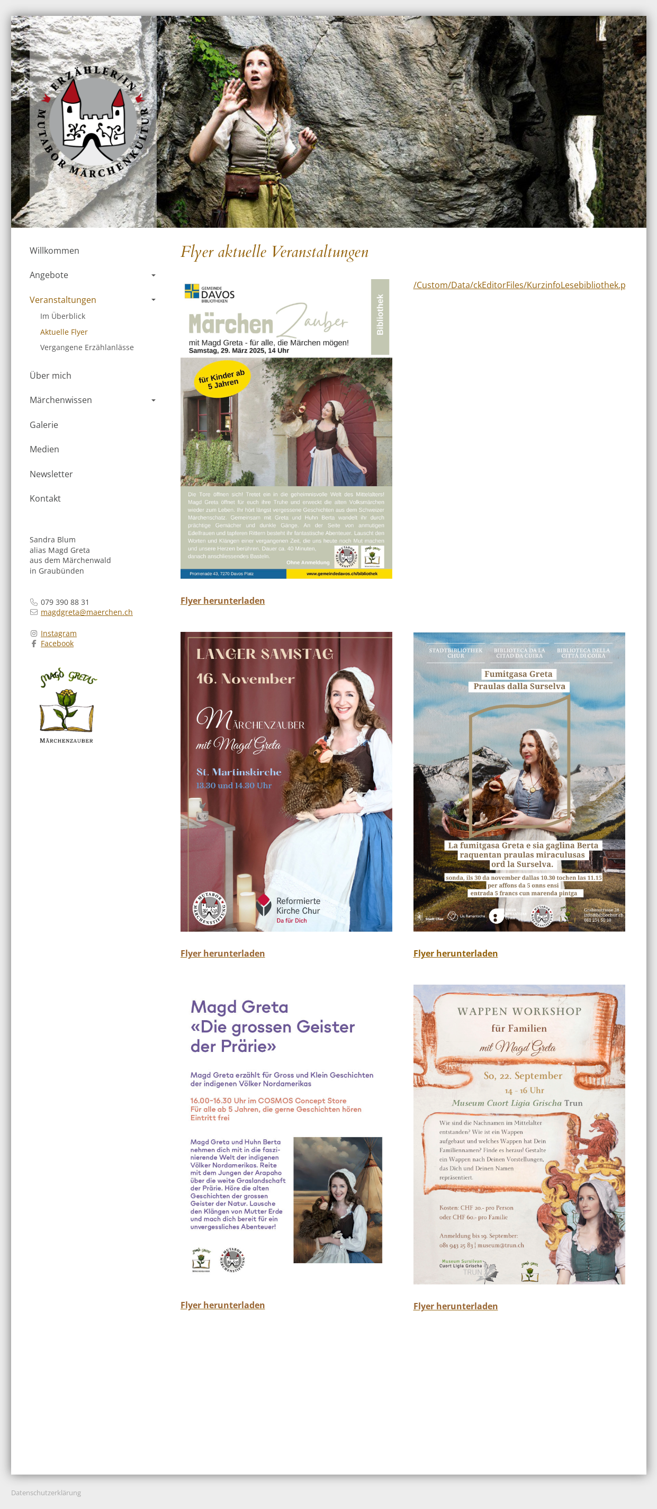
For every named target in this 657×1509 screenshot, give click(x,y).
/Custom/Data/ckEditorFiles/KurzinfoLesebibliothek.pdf (523, 285)
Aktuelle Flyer (64, 332)
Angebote (93, 275)
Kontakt (45, 498)
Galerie (44, 425)
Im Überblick (62, 316)
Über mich (50, 375)
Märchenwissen (93, 400)
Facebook (57, 643)
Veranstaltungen (93, 300)
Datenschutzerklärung (46, 1492)
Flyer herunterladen (455, 953)
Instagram (59, 633)
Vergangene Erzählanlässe (87, 347)
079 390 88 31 (65, 602)
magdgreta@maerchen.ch (87, 612)
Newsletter (51, 474)
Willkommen (54, 250)
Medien (44, 449)
